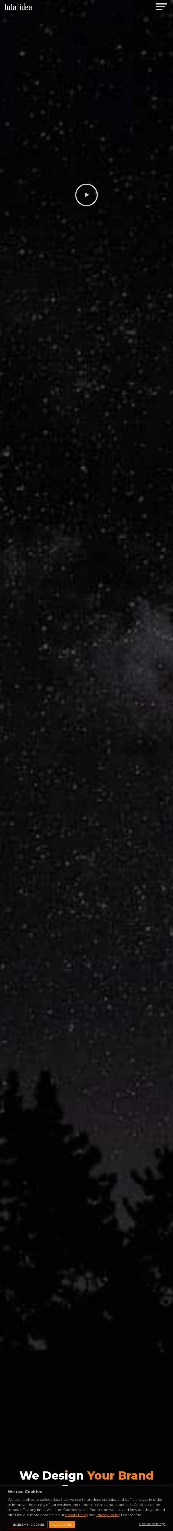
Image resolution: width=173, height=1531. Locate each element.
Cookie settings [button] (152, 1524)
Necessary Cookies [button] (28, 1524)
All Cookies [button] (62, 1524)
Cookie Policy (76, 1515)
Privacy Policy (107, 1515)
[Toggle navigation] (161, 6)
